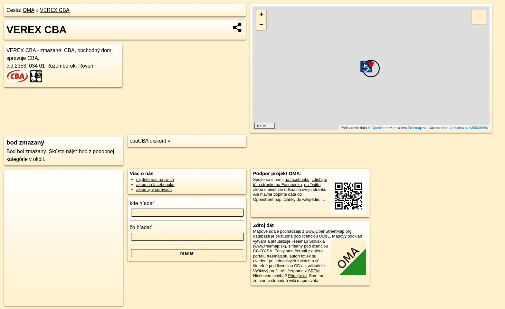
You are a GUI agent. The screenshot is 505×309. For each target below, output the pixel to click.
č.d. (16, 66)
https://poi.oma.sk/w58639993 (464, 128)
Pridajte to (297, 275)
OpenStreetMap (383, 128)
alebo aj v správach (154, 189)
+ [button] (261, 15)
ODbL (324, 236)
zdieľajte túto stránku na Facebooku (290, 182)
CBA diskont (152, 141)
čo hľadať (141, 227)
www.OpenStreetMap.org (329, 231)
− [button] (261, 25)
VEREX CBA (55, 10)
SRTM (313, 270)
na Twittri (312, 184)
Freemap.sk (417, 128)
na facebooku (297, 179)
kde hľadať (142, 203)
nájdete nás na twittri (155, 179)
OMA (28, 10)
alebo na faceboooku (155, 184)
